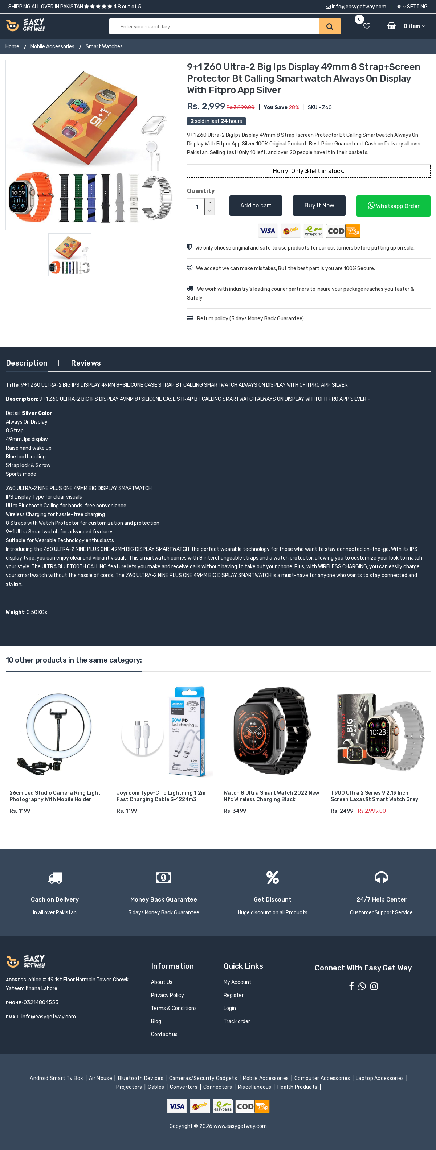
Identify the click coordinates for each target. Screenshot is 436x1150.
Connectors (218, 1087)
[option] (90, 145)
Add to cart (256, 205)
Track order (237, 1021)
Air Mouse (101, 1078)
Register (234, 995)
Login (230, 1008)
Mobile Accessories (52, 47)
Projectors (129, 1087)
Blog (156, 1021)
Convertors (184, 1087)
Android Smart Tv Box (57, 1078)
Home (12, 47)
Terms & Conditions (174, 1008)
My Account (238, 982)
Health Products (297, 1087)
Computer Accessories (323, 1078)
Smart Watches (104, 47)
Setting (412, 7)
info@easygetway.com (356, 7)
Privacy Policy (167, 995)
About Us (161, 982)
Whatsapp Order (394, 205)
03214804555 (41, 1002)
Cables (157, 1087)
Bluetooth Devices (141, 1078)
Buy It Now (319, 205)
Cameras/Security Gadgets (203, 1078)
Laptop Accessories (380, 1078)
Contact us (164, 1034)
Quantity (201, 190)
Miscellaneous (255, 1087)
